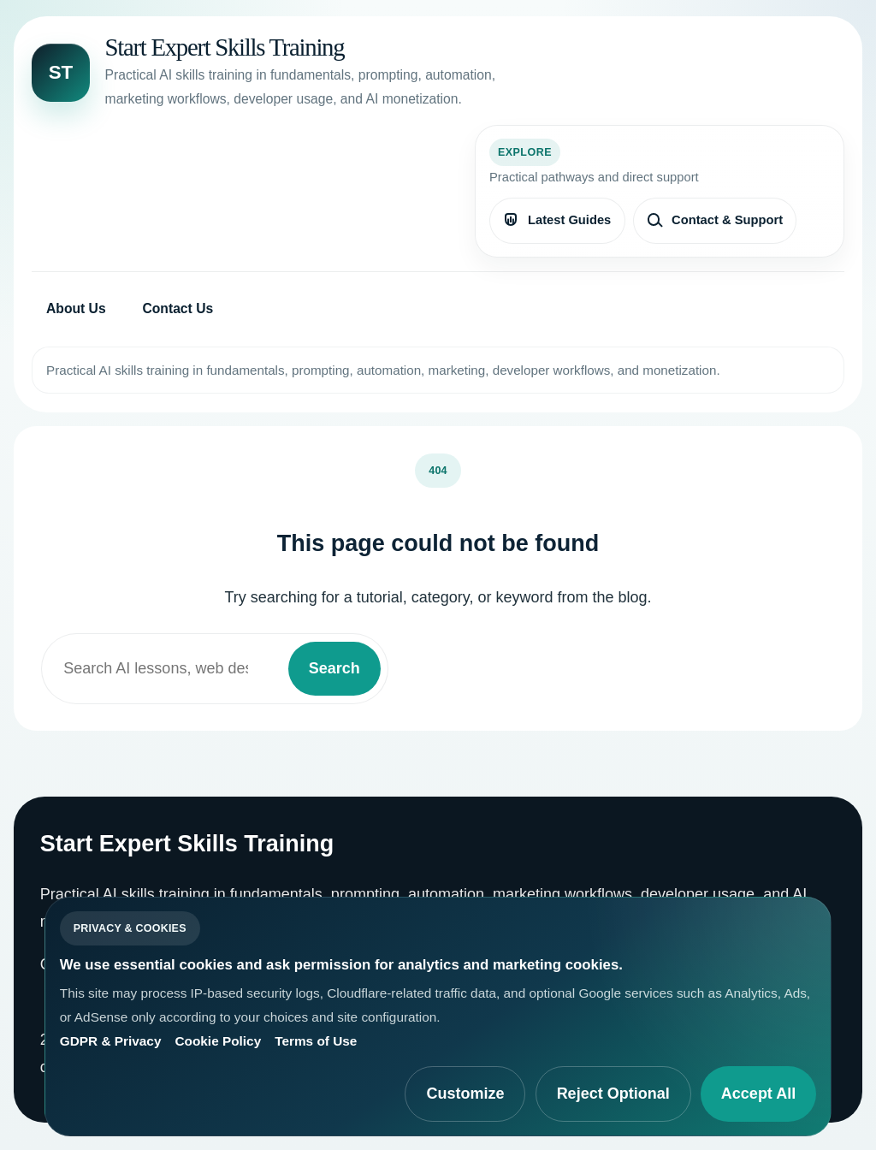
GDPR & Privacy (111, 1041)
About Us (76, 308)
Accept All (758, 1093)
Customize (465, 1093)
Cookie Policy (218, 1041)
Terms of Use (316, 1041)
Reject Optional (613, 1093)
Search (334, 668)
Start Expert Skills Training (225, 47)
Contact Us (177, 308)
